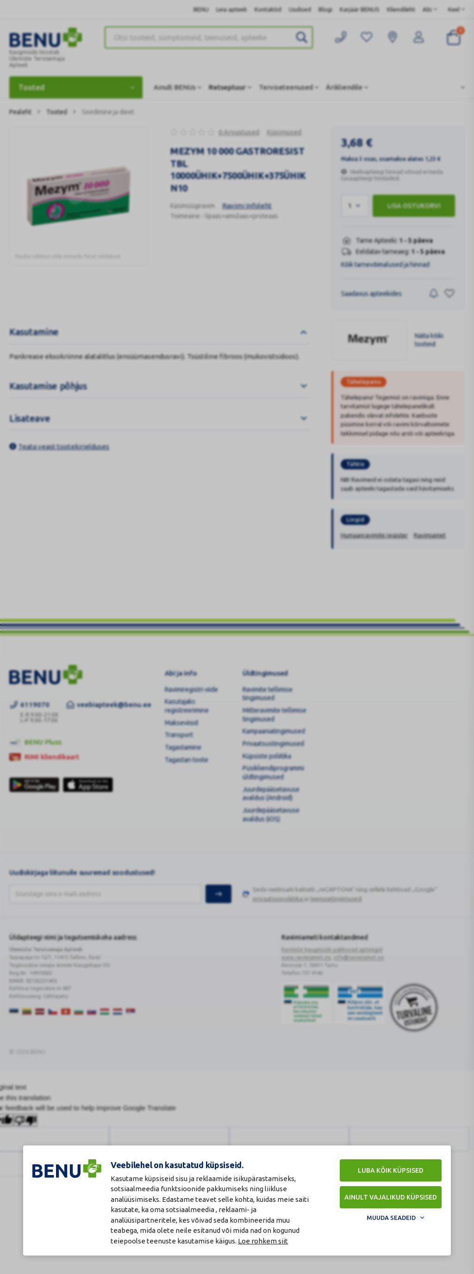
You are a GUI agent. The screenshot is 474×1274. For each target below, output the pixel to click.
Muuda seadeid (391, 1217)
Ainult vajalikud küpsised (390, 1197)
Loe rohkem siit (263, 1241)
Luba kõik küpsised (391, 1170)
